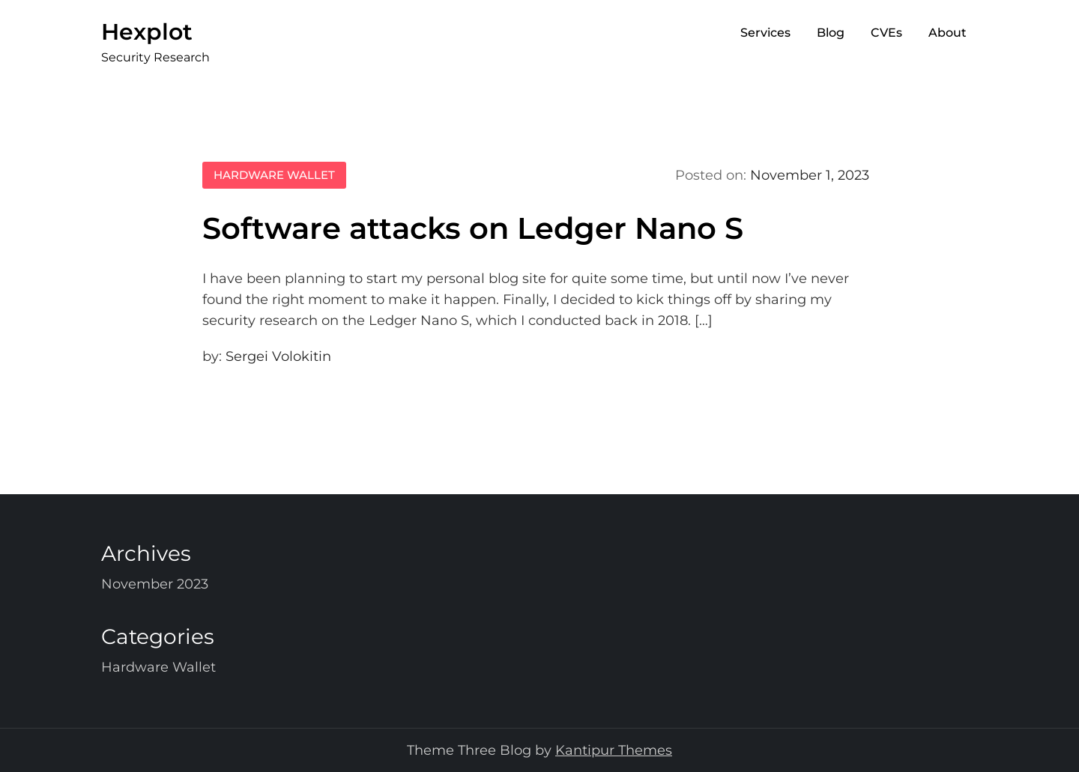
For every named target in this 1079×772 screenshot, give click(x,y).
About (947, 32)
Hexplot (147, 32)
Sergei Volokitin (278, 356)
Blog (830, 32)
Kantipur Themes (613, 750)
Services (765, 32)
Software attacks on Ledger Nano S (472, 228)
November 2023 (154, 584)
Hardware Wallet (274, 175)
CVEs (886, 32)
